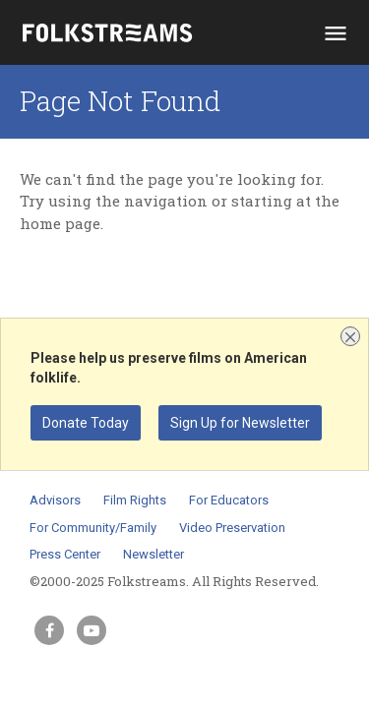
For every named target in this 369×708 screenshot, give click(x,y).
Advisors (55, 500)
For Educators (229, 500)
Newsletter (153, 554)
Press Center (65, 554)
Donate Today (85, 423)
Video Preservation (232, 527)
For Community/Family (93, 527)
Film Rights (134, 500)
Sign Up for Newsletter (240, 423)
